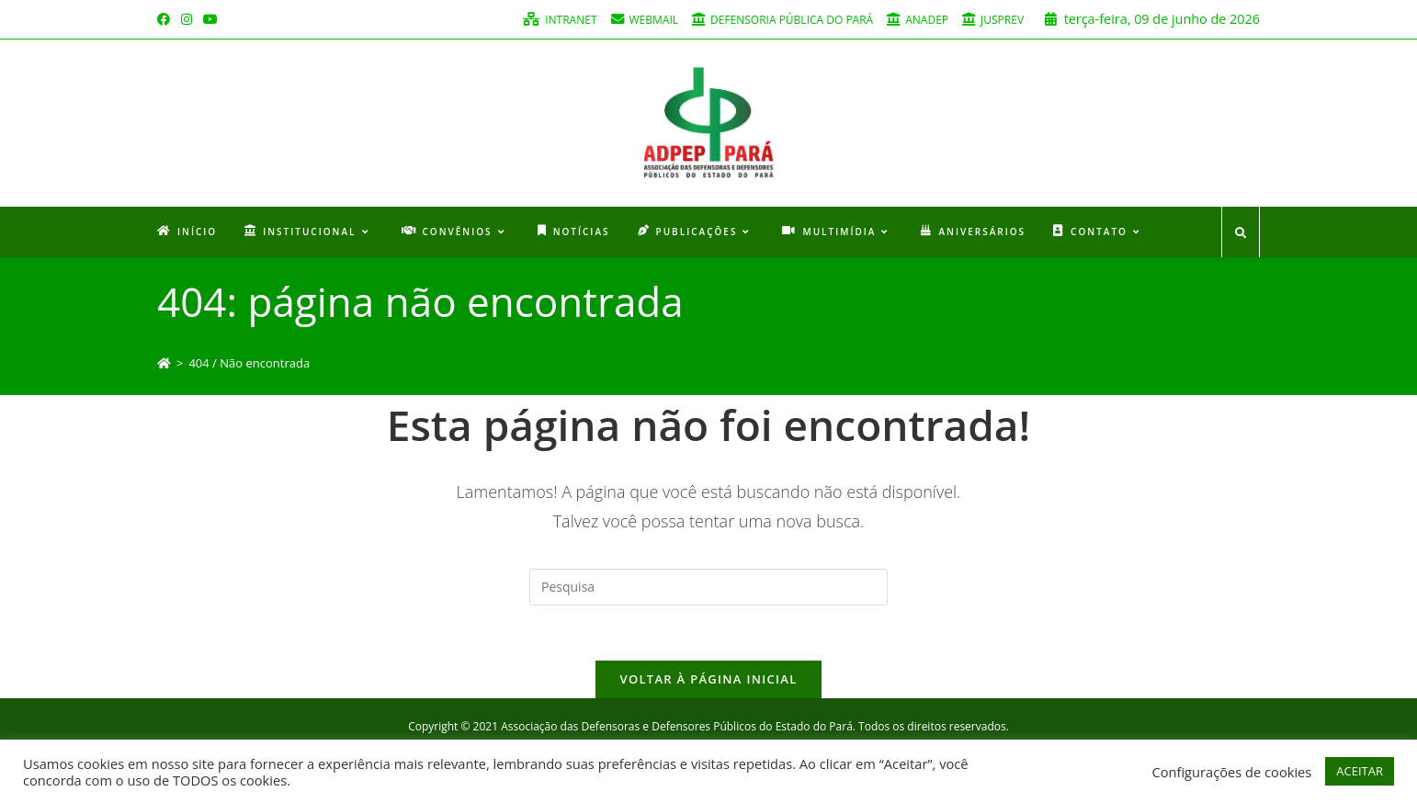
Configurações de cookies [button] (1231, 771)
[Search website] (1240, 233)
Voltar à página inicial (708, 679)
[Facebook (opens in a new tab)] (166, 19)
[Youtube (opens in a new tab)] (210, 19)
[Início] (164, 363)
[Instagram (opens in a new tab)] (187, 19)
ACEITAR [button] (1359, 771)
